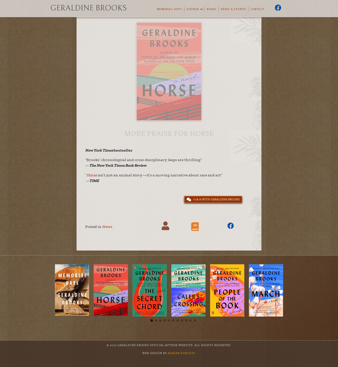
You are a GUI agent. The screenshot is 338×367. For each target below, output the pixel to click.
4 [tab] (165, 320)
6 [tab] (173, 320)
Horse (92, 175)
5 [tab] (169, 320)
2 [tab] (156, 320)
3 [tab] (160, 320)
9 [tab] (186, 320)
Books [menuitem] (211, 9)
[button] (201, 9)
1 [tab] (152, 320)
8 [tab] (182, 320)
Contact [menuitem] (257, 9)
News (107, 226)
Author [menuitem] (192, 9)
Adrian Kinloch (181, 353)
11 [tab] (195, 320)
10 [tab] (190, 320)
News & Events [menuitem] (233, 9)
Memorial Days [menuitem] (169, 9)
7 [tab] (177, 320)
